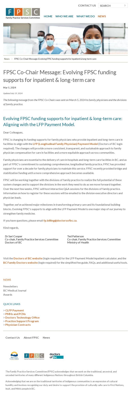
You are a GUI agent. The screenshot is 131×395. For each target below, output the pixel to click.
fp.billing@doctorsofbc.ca (60, 220)
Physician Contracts (18, 324)
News (102, 16)
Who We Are (64, 16)
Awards (7, 294)
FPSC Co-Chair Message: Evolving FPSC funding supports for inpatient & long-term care (55, 58)
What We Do (85, 16)
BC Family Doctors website (20, 262)
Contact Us (87, 5)
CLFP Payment (14, 310)
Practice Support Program (22, 321)
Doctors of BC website (27, 258)
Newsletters (10, 286)
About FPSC (31, 337)
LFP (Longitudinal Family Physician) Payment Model (65, 143)
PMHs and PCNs (15, 313)
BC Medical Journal (14, 290)
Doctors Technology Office (22, 317)
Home (48, 16)
